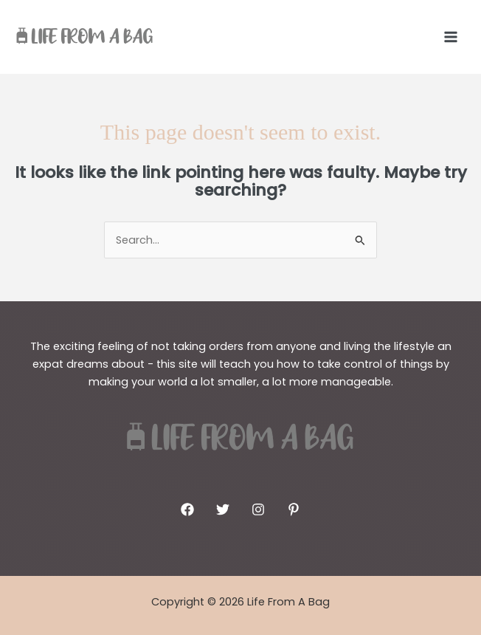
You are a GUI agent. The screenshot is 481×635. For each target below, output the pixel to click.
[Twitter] (223, 509)
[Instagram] (258, 509)
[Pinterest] (293, 509)
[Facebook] (187, 509)
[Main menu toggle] (450, 36)
